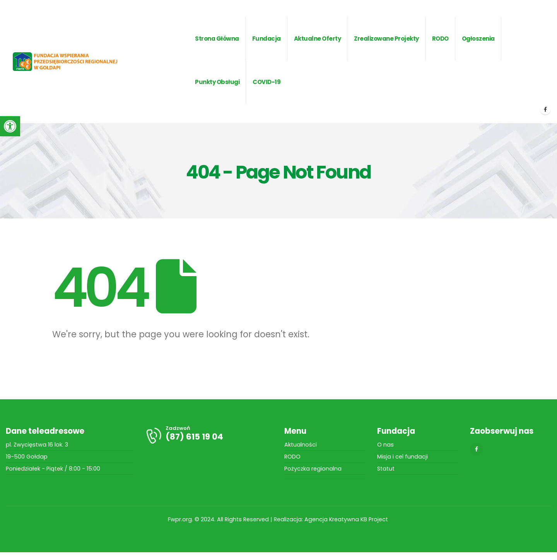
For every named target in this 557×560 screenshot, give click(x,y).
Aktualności (300, 444)
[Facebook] (545, 109)
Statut (386, 468)
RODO (292, 456)
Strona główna (217, 38)
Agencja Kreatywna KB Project (347, 519)
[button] (10, 126)
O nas (385, 444)
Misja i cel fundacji (402, 456)
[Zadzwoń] (209, 435)
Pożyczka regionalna (313, 468)
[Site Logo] (77, 61)
